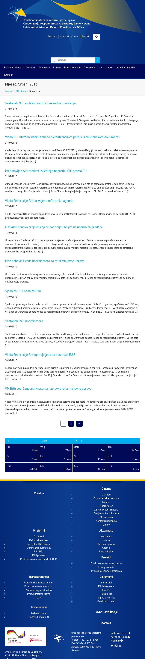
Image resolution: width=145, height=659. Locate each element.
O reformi (31, 67)
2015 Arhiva (21, 91)
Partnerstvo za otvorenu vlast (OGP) (39, 559)
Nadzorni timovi (120, 633)
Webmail (117, 640)
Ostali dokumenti (106, 601)
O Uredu (106, 494)
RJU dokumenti (106, 586)
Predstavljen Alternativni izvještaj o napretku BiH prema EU (46, 171)
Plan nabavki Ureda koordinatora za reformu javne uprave (44, 261)
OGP (39, 597)
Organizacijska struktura (106, 498)
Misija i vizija (106, 517)
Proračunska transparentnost (38, 582)
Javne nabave (105, 67)
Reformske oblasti (38, 540)
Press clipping (106, 551)
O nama (19, 67)
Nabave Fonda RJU (39, 617)
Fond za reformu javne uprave (106, 563)
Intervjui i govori (106, 544)
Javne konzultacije (125, 67)
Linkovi (106, 524)
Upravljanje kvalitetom (39, 547)
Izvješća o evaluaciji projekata (106, 571)
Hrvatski (64, 36)
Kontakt (8, 75)
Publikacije (106, 593)
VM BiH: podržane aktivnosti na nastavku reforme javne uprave (48, 388)
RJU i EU (38, 551)
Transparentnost (72, 67)
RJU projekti (38, 555)
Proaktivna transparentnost (38, 586)
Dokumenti (89, 67)
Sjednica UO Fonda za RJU (23, 291)
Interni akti (106, 582)
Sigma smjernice (106, 597)
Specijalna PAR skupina (39, 544)
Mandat (106, 502)
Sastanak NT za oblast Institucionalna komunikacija (40, 103)
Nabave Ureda (38, 613)
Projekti (57, 67)
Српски (75, 36)
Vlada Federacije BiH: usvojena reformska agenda (39, 201)
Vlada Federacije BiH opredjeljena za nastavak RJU (40, 355)
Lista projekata (106, 567)
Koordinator (106, 506)
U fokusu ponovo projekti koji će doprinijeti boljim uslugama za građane (54, 227)
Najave (106, 540)
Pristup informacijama (38, 593)
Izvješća (106, 590)
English (86, 36)
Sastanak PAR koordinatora (24, 321)
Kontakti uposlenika (106, 521)
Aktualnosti (44, 67)
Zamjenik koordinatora (106, 509)
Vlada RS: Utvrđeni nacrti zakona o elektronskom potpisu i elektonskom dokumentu (62, 137)
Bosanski (52, 36)
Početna (8, 67)
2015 (45, 440)
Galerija (106, 547)
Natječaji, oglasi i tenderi (39, 590)
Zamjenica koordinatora (106, 513)
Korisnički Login (120, 637)
